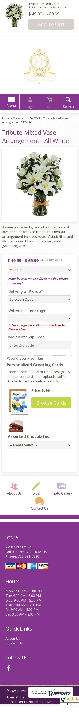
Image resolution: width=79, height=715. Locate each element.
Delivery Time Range (24, 310)
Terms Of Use (17, 708)
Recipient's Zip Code (23, 337)
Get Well (34, 118)
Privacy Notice (41, 708)
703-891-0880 (27, 567)
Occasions (19, 118)
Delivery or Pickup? (23, 291)
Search (63, 106)
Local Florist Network (24, 713)
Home (6, 118)
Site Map (50, 713)
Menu (16, 105)
